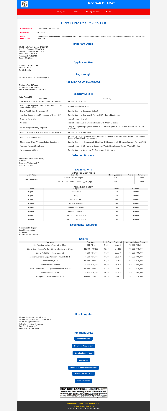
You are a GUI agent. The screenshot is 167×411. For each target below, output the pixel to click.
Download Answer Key (83, 346)
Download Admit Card (83, 353)
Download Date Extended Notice (83, 368)
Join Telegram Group (92, 403)
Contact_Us (89, 407)
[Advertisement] (83, 296)
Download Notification (84, 374)
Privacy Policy (78, 407)
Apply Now (83, 360)
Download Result (83, 339)
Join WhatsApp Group (75, 403)
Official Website (83, 381)
